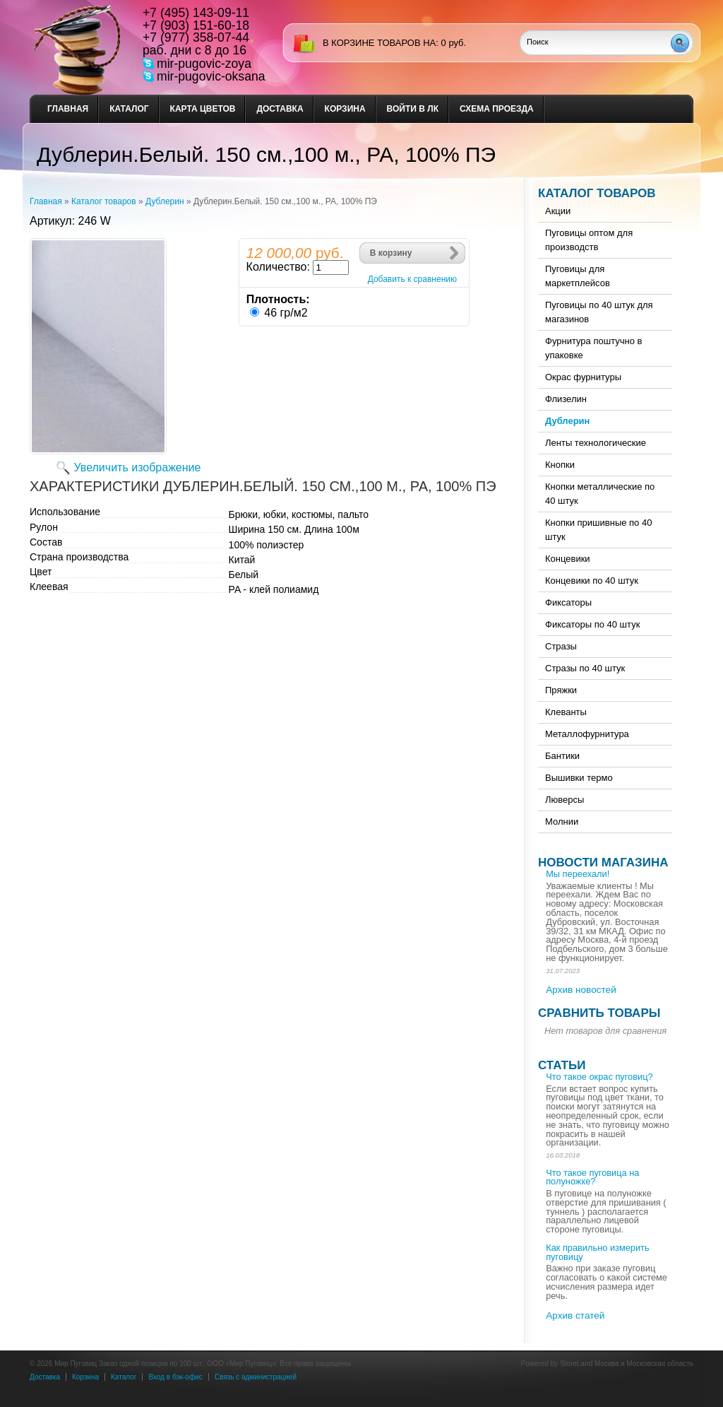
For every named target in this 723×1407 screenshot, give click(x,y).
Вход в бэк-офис (175, 1377)
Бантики (562, 755)
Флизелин (566, 399)
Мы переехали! (577, 874)
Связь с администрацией (256, 1377)
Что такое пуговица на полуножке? (592, 1177)
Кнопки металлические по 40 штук (600, 493)
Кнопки (560, 464)
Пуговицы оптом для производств (589, 240)
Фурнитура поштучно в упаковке (593, 348)
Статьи (561, 1065)
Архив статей (575, 1315)
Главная (67, 109)
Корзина (345, 109)
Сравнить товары (599, 1013)
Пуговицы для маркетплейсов (577, 276)
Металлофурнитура (587, 734)
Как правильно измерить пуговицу (597, 1252)
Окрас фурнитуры (583, 377)
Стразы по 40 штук (585, 668)
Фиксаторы (568, 602)
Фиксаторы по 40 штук (592, 624)
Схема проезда (497, 109)
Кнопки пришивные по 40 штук (598, 529)
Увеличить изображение (137, 467)
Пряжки (561, 690)
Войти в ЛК (412, 109)
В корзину (391, 253)
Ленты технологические (595, 442)
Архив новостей (581, 989)
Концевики (567, 558)
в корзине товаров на (379, 42)
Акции (557, 211)
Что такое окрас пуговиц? (599, 1076)
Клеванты (566, 712)
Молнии (561, 821)
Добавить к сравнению (412, 279)
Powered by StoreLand (557, 1363)
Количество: (278, 267)
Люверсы (564, 799)
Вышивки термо (579, 777)
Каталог (128, 109)
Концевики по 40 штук (591, 580)
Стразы (561, 646)
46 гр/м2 (285, 313)
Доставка (279, 109)
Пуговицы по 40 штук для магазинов (599, 312)
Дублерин (164, 201)
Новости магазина (603, 862)
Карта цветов (203, 109)
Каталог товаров (103, 201)
